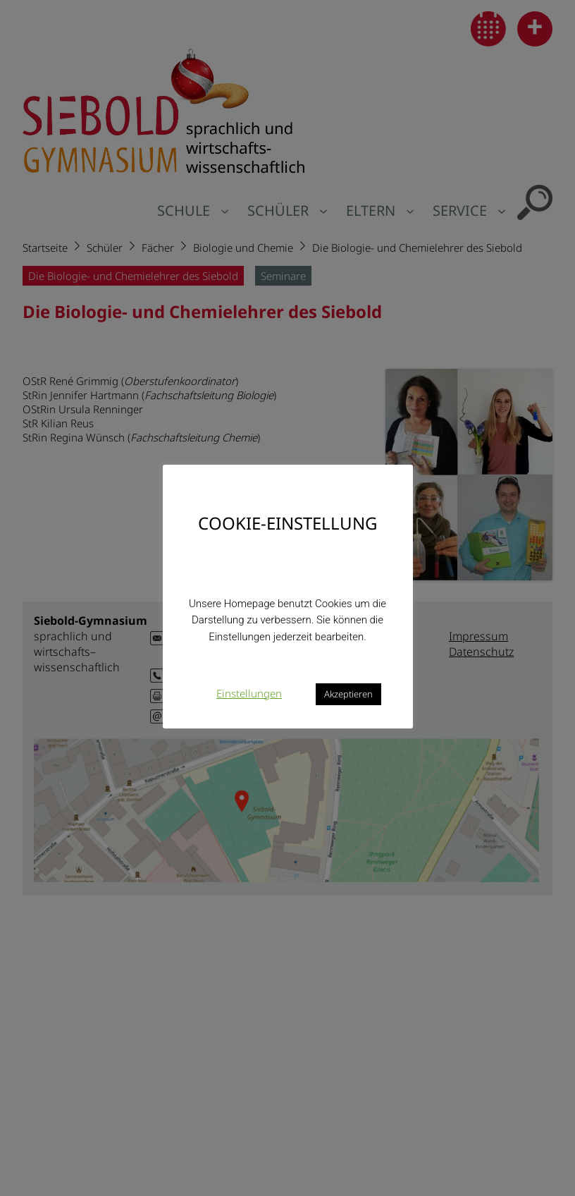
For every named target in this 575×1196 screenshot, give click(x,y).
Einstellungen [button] (249, 693)
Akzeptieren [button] (348, 694)
